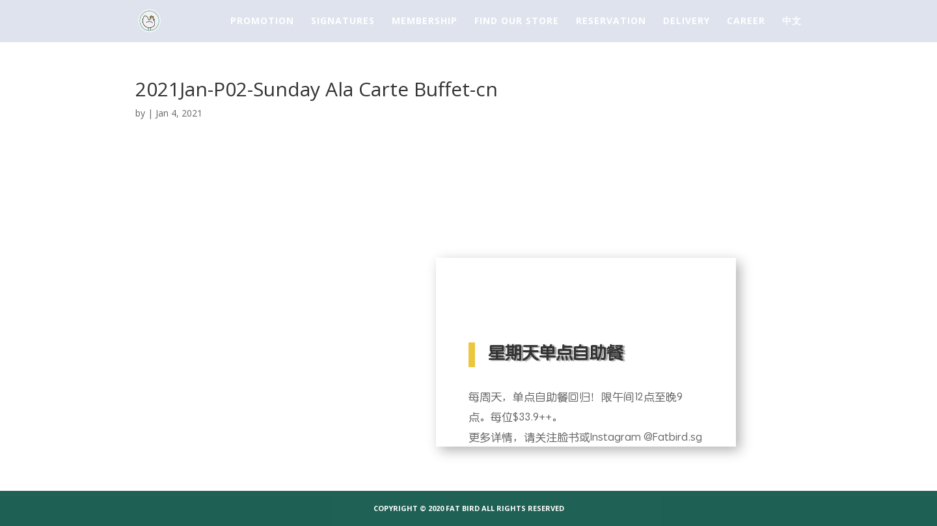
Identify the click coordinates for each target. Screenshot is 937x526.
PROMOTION (262, 21)
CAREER (746, 21)
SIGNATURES (343, 21)
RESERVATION (611, 21)
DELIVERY (686, 21)
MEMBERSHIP (424, 21)
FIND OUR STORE (516, 21)
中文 (792, 21)
